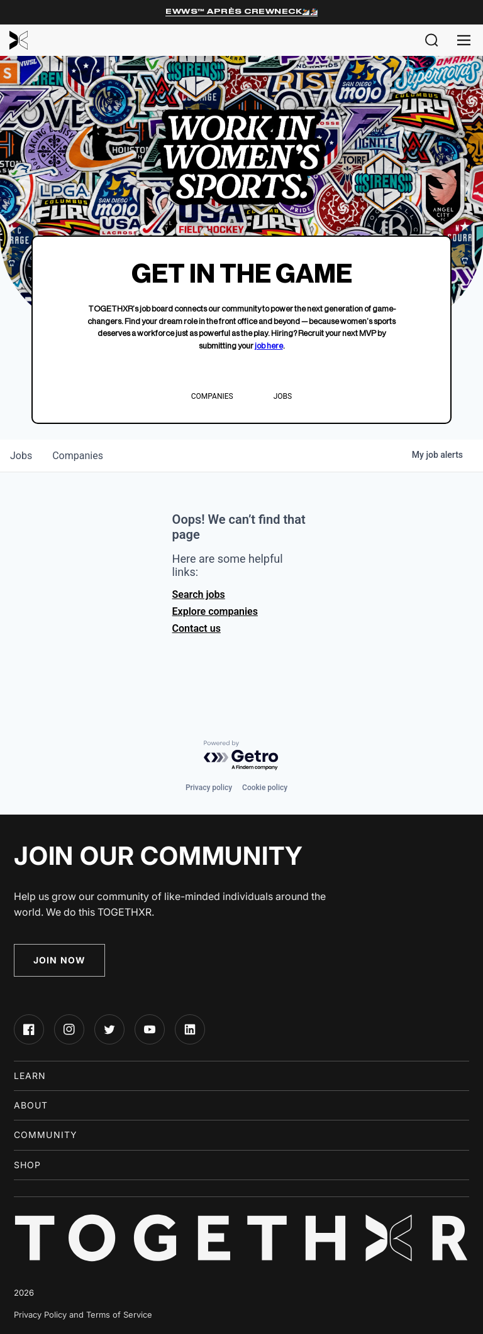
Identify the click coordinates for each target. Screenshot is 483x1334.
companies (77, 456)
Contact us (196, 628)
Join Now (59, 960)
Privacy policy (209, 787)
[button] (432, 40)
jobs (21, 456)
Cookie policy (264, 787)
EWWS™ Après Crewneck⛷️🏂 (241, 12)
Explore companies (215, 611)
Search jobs (198, 594)
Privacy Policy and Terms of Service (83, 1315)
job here (269, 346)
